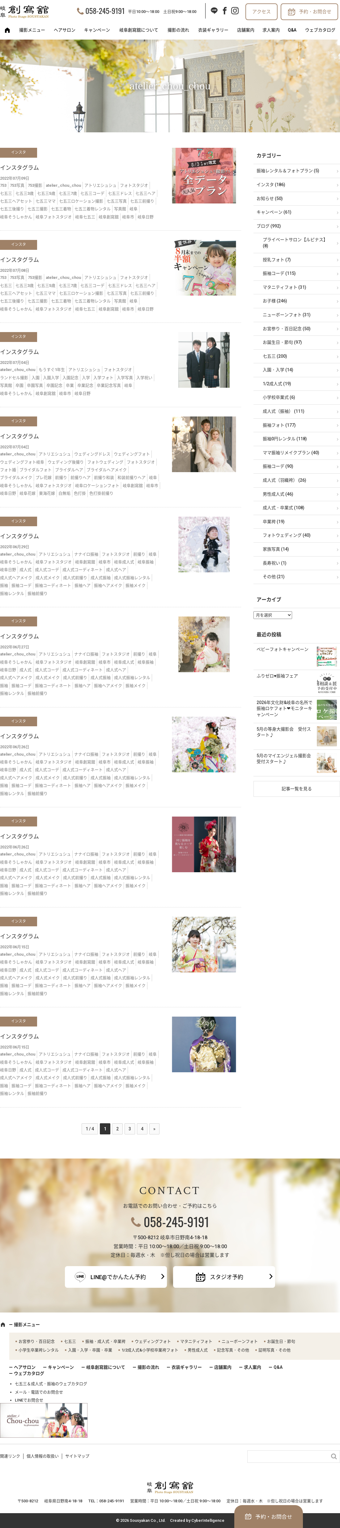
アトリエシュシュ (100, 185)
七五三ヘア (145, 193)
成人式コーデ (47, 569)
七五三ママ (46, 201)
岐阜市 (128, 217)
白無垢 (64, 493)
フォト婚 (8, 469)
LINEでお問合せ (29, 1400)
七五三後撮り (12, 209)
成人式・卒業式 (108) (283, 507)
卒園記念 (54, 385)
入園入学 (51, 377)
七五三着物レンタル (92, 209)
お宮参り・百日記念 (37, 1341)
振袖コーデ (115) (279, 273)
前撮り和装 (104, 477)
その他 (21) (274, 576)
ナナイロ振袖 (86, 554)
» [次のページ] (154, 1128)
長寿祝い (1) (275, 563)
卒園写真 (35, 385)
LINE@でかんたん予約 (118, 1277)
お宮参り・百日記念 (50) (287, 328)
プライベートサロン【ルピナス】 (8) (295, 242)
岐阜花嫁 (27, 493)
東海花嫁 (47, 493)
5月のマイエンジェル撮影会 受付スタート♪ (286, 758)
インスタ (18, 152)
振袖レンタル (12, 593)
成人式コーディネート (82, 569)
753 (3, 185)
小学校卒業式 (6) (279, 397)
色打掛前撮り (101, 493)
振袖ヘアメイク (108, 585)
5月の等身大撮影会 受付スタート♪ (284, 732)
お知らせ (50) (270, 198)
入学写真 (125, 377)
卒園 (19, 385)
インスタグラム (19, 167)
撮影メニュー (32, 30)
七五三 (6, 193)
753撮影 (35, 185)
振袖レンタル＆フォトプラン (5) (288, 170)
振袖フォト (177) (279, 425)
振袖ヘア (82, 585)
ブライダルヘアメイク (107, 469)
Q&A (292, 30)
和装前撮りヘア (131, 477)
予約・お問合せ (315, 12)
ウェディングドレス (92, 454)
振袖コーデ (21, 585)
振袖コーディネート (53, 585)
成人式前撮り (75, 577)
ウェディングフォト (132, 454)
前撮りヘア (80, 477)
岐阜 (134, 209)
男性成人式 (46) (278, 494)
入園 (36, 377)
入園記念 (70, 377)
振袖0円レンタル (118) (285, 438)
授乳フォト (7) (277, 259)
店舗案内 (245, 30)
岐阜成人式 (124, 562)
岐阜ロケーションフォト (97, 485)
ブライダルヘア (69, 469)
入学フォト (103, 377)
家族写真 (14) (276, 549)
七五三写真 (117, 201)
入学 (86, 377)
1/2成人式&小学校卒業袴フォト (149, 1350)
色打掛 (80, 493)
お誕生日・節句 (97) (282, 342)
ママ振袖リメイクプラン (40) (291, 452)
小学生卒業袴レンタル (39, 1350)
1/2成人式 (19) (277, 383)
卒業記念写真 (109, 385)
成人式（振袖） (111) (283, 411)
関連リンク (10, 1456)
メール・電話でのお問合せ (39, 1392)
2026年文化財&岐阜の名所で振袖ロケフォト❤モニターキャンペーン (284, 708)
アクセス (261, 12)
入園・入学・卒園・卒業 (90, 1350)
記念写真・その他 (233, 1350)
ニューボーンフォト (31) (287, 314)
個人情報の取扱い (43, 1456)
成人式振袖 (101, 577)
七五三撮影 (38, 209)
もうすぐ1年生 (52, 369)
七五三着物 (61, 209)
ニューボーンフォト (240, 1341)
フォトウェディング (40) (287, 535)
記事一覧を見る (297, 788)
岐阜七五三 (85, 217)
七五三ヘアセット (16, 201)
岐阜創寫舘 (109, 217)
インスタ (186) (271, 184)
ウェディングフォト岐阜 (22, 462)
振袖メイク (135, 585)
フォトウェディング (105, 462)
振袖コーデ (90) (278, 466)
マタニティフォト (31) (284, 287)
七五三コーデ (92, 193)
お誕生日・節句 (281, 1341)
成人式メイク (48, 577)
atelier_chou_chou (63, 185)
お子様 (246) (275, 300)
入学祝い (144, 377)
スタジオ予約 (226, 1277)
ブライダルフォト (35, 469)
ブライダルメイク (16, 477)
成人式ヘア (116, 569)
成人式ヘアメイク (16, 577)
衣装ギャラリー (213, 30)
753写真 (17, 185)
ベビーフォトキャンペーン (282, 649)
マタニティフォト (196, 1341)
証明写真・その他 (274, 1350)
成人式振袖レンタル (132, 577)
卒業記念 (85, 385)
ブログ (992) (269, 226)
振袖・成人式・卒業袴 (105, 1341)
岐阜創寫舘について (138, 30)
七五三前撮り (142, 201)
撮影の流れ (178, 30)
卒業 (70, 385)
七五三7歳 (68, 193)
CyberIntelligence (207, 1520)
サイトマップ (77, 1456)
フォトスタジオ (134, 185)
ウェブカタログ (320, 30)
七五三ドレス (120, 193)
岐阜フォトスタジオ (54, 217)
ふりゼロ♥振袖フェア (277, 675)
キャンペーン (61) (274, 212)
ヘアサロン (64, 30)
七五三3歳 (24, 193)
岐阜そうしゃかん (16, 217)
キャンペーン (97, 30)
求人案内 (271, 30)
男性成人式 (198, 1350)
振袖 (4, 585)
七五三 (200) (275, 356)
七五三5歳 (46, 193)
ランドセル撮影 (14, 377)
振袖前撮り (38, 593)
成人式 (25, 569)
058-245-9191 (105, 10)
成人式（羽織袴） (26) (284, 480)
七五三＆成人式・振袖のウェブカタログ (51, 1383)
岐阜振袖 (146, 562)
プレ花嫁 (44, 477)
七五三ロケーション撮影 (81, 201)
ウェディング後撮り (66, 462)
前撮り (61, 477)
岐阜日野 (146, 217)
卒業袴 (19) (274, 521)
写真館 (120, 209)
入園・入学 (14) (278, 369)
